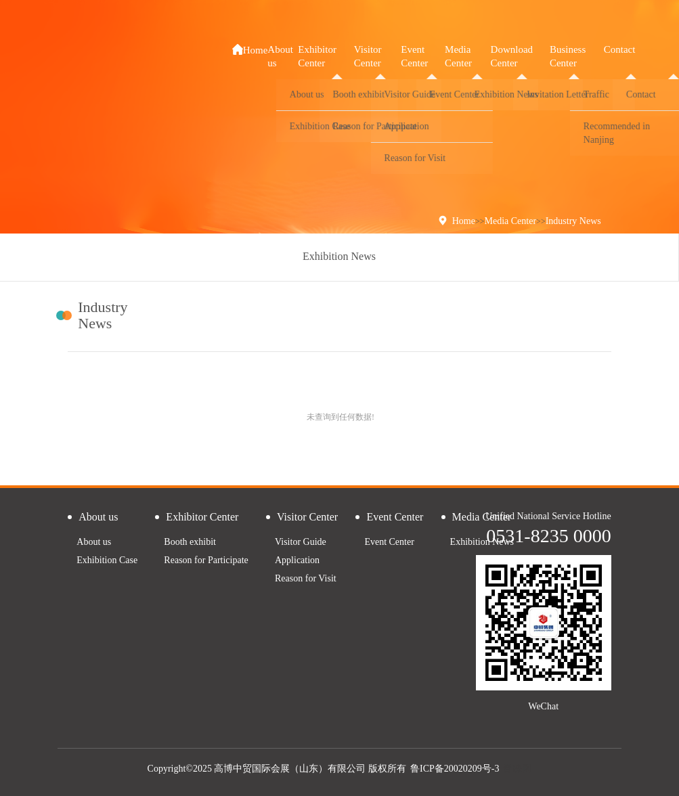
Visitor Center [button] (368, 56)
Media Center (511, 221)
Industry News (573, 221)
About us (93, 542)
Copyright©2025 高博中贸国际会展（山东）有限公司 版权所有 (277, 769)
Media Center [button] (458, 56)
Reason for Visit (305, 578)
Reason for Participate (206, 560)
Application (297, 560)
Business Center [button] (568, 56)
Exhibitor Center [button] (317, 56)
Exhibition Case (106, 560)
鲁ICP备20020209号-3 (454, 769)
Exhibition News (339, 256)
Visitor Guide (300, 542)
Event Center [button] (414, 56)
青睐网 (517, 769)
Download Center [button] (512, 56)
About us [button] (280, 56)
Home (250, 50)
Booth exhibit (190, 542)
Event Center (389, 542)
